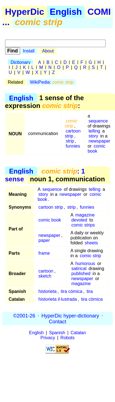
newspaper (99, 141)
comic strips (83, 225)
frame (44, 253)
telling (94, 131)
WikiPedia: (52, 82)
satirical (78, 268)
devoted (79, 220)
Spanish (57, 332)
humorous (85, 263)
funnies (73, 146)
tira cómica (71, 291)
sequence (98, 121)
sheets (91, 242)
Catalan (78, 332)
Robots (67, 337)
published (80, 273)
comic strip (90, 255)
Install (29, 51)
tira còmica (91, 299)
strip (70, 141)
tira (90, 291)
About (48, 51)
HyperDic (24, 12)
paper (44, 240)
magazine (84, 215)
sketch (44, 276)
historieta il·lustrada (57, 299)
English (66, 12)
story (93, 136)
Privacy (47, 337)
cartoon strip (73, 133)
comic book (97, 148)
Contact (57, 321)
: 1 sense (45, 175)
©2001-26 (24, 315)
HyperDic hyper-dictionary (70, 315)
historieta (47, 291)
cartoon (45, 271)
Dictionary (20, 62)
